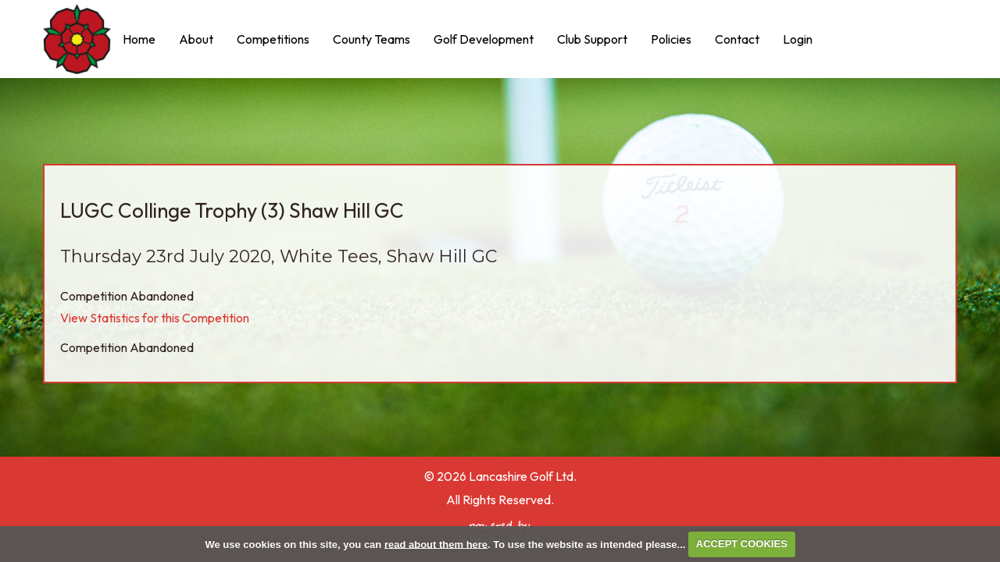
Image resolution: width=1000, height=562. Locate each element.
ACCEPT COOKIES (742, 544)
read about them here (436, 544)
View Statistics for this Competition (154, 317)
